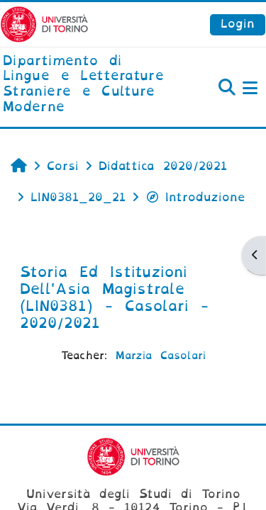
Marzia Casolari (161, 355)
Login (238, 23)
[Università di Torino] (44, 23)
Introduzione (195, 197)
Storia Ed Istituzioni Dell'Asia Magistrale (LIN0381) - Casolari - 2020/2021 (114, 298)
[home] (88, 84)
